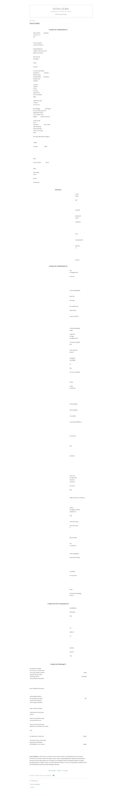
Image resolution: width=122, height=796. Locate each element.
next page (65, 770)
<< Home (31, 787)
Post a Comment (35, 784)
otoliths (61, 8)
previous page (52, 770)
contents (59, 770)
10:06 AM (48, 775)
